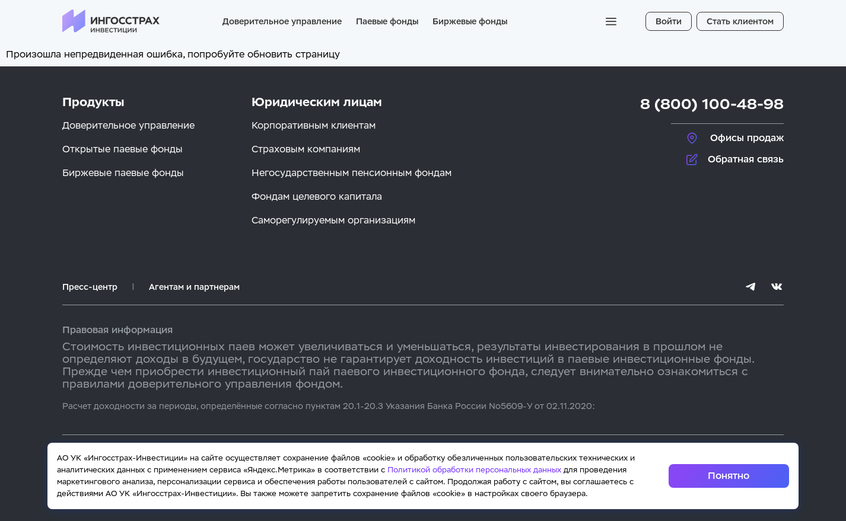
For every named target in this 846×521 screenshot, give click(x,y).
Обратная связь (746, 159)
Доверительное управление (282, 21)
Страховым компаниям (306, 149)
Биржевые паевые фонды (123, 173)
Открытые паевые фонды (122, 149)
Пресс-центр (89, 287)
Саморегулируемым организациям (333, 220)
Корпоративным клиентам (314, 125)
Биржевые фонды (469, 21)
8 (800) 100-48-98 (712, 104)
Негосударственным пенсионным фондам (351, 173)
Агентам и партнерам (194, 287)
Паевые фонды (387, 21)
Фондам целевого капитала (317, 196)
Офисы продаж (747, 138)
